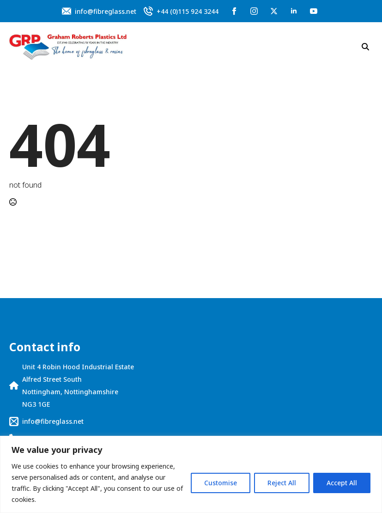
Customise (220, 482)
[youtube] (313, 11)
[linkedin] (293, 11)
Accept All (342, 482)
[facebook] (234, 11)
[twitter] (273, 11)
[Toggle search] (365, 46)
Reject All (281, 482)
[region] (191, 474)
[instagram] (254, 11)
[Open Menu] (242, 46)
